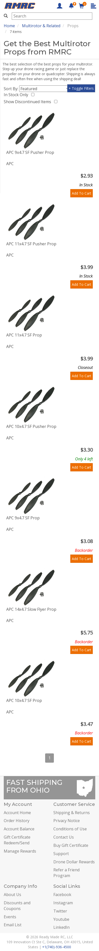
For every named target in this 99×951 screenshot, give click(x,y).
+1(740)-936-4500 (56, 947)
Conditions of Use (70, 829)
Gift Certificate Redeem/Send (17, 840)
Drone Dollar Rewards (74, 862)
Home (9, 25)
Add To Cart (81, 193)
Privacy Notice (66, 820)
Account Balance (19, 829)
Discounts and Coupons (17, 905)
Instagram (63, 903)
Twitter (60, 911)
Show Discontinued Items (28, 101)
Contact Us (63, 837)
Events (10, 917)
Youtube (61, 919)
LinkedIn (61, 927)
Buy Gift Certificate (70, 845)
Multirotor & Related (41, 25)
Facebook (62, 894)
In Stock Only (17, 94)
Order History (16, 820)
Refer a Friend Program (66, 872)
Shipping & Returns (71, 812)
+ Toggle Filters (81, 88)
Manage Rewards (20, 851)
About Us (12, 894)
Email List (12, 925)
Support (61, 853)
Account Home (17, 812)
